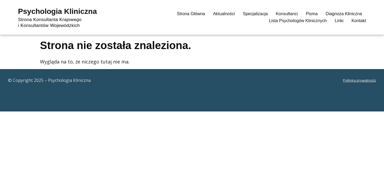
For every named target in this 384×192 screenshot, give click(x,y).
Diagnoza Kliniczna (344, 13)
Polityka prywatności (359, 80)
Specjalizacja (255, 13)
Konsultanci (287, 13)
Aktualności (224, 13)
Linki (339, 20)
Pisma (312, 13)
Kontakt (358, 20)
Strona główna (191, 13)
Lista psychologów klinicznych (298, 20)
